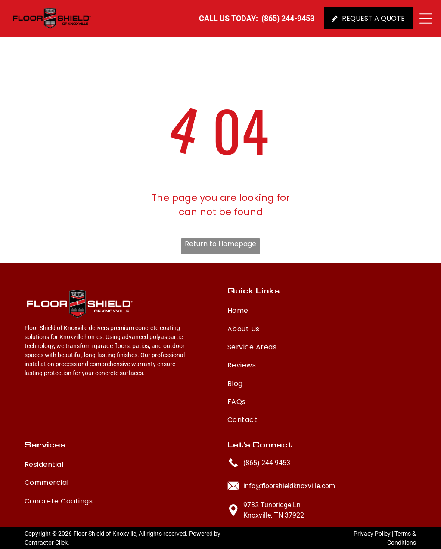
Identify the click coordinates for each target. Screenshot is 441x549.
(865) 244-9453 (266, 463)
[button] (425, 18)
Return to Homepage (220, 244)
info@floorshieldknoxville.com (289, 486)
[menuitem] (297, 308)
